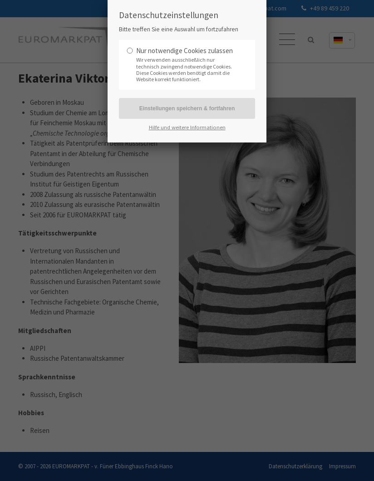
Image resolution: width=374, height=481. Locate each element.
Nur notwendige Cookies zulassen (184, 50)
